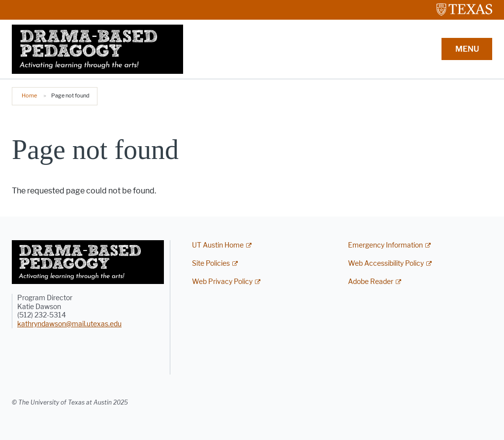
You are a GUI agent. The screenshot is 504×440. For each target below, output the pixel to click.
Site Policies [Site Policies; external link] (211, 263)
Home (29, 95)
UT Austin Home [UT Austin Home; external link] (218, 245)
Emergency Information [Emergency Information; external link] (385, 245)
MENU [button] (467, 49)
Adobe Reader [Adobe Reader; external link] (370, 282)
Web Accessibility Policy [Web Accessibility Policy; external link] (386, 263)
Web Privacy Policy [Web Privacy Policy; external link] (222, 282)
